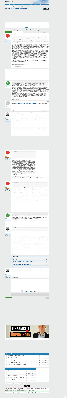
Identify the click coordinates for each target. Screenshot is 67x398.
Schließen (26, 27)
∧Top (65, 397)
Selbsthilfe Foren (15, 4)
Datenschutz (23, 392)
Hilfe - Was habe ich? (12, 357)
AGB (31, 392)
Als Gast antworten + (8, 297)
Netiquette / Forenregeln (35, 392)
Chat (27, 4)
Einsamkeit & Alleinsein (22, 383)
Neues (10, 4)
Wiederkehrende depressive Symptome (16, 355)
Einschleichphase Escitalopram (14, 370)
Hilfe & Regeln (32, 4)
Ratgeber (23, 4)
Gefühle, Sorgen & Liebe (14, 383)
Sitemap (40, 392)
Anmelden (47, 4)
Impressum (19, 392)
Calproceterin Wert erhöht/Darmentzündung (17, 364)
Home (7, 4)
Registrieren (42, 4)
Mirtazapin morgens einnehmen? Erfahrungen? (18, 360)
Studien (36, 4)
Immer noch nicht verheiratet (14, 362)
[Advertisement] (30, 284)
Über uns (17, 392)
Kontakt (14, 392)
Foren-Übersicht (8, 383)
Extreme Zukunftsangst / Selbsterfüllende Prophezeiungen (22, 30)
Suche (20, 4)
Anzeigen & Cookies (27, 392)
